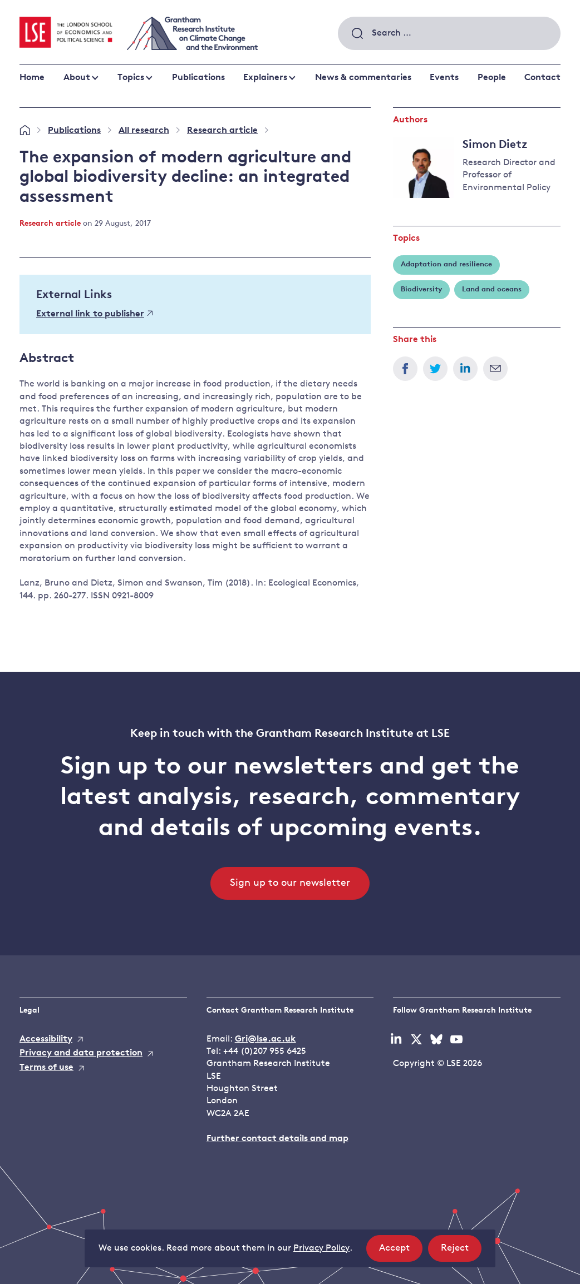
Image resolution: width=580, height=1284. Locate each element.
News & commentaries (363, 77)
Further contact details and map (277, 1138)
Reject (461, 1251)
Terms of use (46, 1067)
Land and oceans (492, 289)
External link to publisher (94, 314)
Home (32, 77)
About (76, 77)
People (492, 77)
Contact (542, 77)
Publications (198, 77)
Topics (130, 77)
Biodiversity (421, 289)
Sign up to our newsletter (290, 883)
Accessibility (45, 1039)
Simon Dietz (495, 145)
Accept (400, 1251)
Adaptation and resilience (446, 264)
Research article (222, 130)
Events (444, 77)
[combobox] (449, 33)
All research (144, 130)
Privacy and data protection (80, 1053)
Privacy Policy (321, 1248)
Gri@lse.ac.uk (265, 1039)
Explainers (265, 77)
